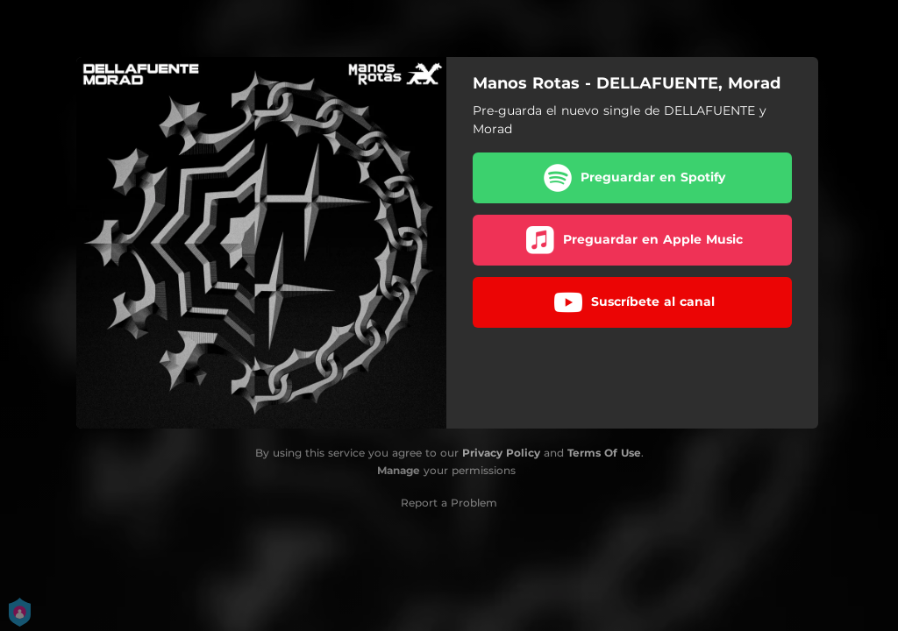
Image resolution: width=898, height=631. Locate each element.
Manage (398, 470)
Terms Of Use (604, 452)
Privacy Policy (501, 452)
